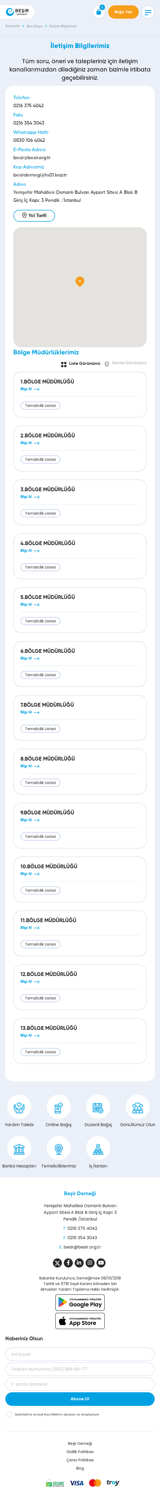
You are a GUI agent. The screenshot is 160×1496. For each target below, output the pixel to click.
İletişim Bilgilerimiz (63, 26)
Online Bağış (58, 1111)
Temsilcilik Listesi (40, 405)
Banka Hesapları (19, 1152)
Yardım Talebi (19, 1111)
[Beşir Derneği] (17, 12)
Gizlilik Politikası (80, 1451)
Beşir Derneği (80, 1193)
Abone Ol (80, 1399)
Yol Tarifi (37, 215)
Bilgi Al (26, 389)
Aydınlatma (24, 1414)
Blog (80, 1468)
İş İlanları (98, 1152)
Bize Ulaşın (35, 26)
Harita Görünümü (129, 363)
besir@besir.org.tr (31, 157)
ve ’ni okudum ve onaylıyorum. (57, 1414)
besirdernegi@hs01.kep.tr (40, 175)
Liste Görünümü (84, 364)
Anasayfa (12, 26)
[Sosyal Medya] (57, 1262)
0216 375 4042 (28, 105)
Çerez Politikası (80, 1460)
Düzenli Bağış (98, 1111)
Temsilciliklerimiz (58, 1152)
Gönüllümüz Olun (137, 1111)
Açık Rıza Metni (48, 1414)
